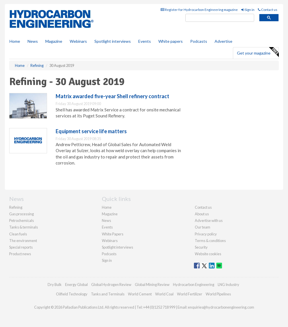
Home (14, 41)
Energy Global (76, 284)
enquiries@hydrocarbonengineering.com (221, 307)
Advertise (223, 41)
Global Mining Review (152, 284)
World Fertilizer (189, 294)
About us (202, 214)
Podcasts (198, 41)
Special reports (21, 247)
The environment (23, 240)
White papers (170, 41)
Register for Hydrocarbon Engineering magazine (199, 9)
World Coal (164, 294)
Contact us (267, 9)
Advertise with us (209, 220)
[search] (219, 18)
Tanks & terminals (23, 227)
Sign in (247, 9)
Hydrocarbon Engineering (193, 284)
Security (201, 247)
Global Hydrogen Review (111, 284)
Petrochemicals (21, 220)
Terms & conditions (210, 240)
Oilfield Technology (71, 294)
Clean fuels (18, 234)
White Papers (112, 234)
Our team (202, 227)
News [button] (33, 41)
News (106, 220)
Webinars (78, 41)
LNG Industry (228, 284)
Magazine (53, 41)
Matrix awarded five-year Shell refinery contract (112, 96)
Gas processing (21, 214)
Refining (15, 207)
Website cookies (208, 253)
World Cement (140, 294)
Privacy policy (206, 234)
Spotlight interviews (112, 41)
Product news (20, 253)
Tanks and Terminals (107, 294)
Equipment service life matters (91, 131)
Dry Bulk (55, 284)
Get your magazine (258, 52)
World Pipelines (218, 294)
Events (144, 41)
